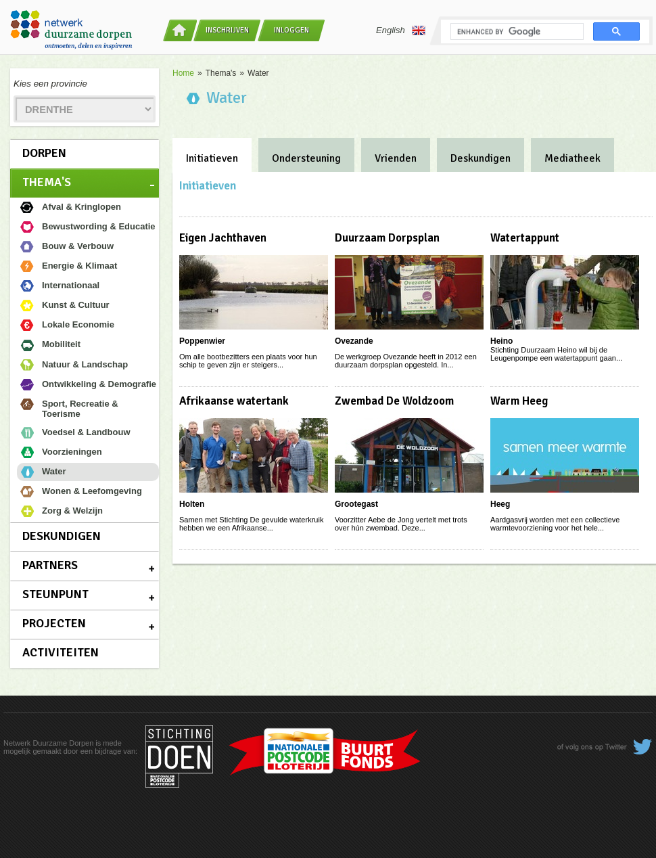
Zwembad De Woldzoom (394, 401)
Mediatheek (572, 158)
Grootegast (356, 504)
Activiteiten (60, 652)
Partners (50, 565)
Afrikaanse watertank (234, 401)
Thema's (46, 182)
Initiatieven (212, 158)
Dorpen (44, 152)
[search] (515, 32)
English (400, 30)
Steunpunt (55, 594)
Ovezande (354, 341)
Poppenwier (202, 341)
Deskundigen (61, 535)
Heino (501, 341)
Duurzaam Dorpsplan (387, 238)
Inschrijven (227, 30)
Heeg (500, 504)
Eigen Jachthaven (222, 238)
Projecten (54, 623)
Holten (191, 504)
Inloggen (291, 30)
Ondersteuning (306, 158)
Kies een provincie (50, 83)
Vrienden (396, 158)
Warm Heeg (519, 401)
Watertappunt (524, 238)
